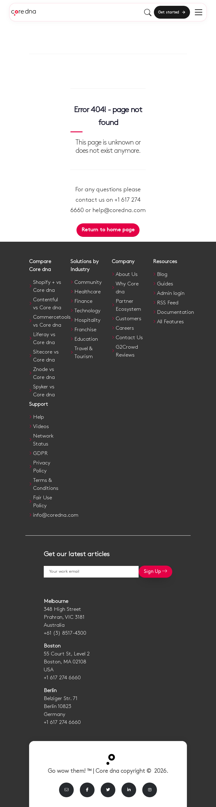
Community (88, 282)
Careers (125, 328)
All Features (170, 321)
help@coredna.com (119, 210)
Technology (87, 310)
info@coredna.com (55, 515)
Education (86, 339)
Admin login (170, 293)
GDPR (40, 453)
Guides (165, 283)
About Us (127, 274)
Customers (128, 318)
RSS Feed (167, 302)
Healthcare (87, 291)
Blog (162, 274)
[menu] (198, 12)
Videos (41, 426)
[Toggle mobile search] (147, 12)
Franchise (85, 329)
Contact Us (129, 337)
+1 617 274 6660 (62, 677)
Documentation (175, 312)
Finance (83, 301)
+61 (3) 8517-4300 (65, 633)
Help (38, 417)
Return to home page (108, 229)
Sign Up (155, 571)
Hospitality (87, 320)
